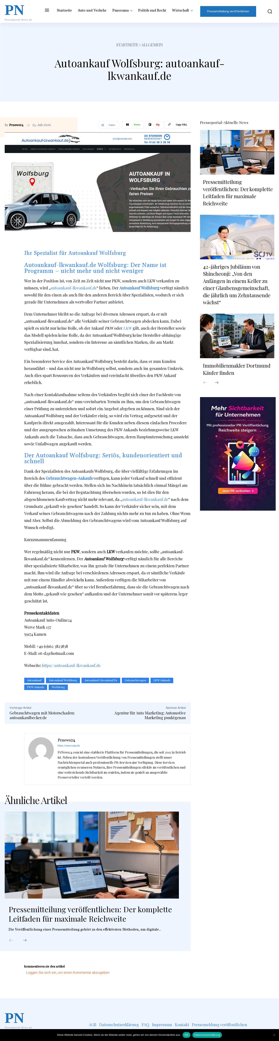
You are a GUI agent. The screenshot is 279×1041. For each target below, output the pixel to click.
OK (186, 1034)
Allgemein (152, 44)
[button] (267, 11)
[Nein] (274, 1035)
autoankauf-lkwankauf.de (73, 287)
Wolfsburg (58, 687)
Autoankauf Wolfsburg (63, 680)
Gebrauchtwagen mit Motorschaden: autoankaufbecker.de (42, 715)
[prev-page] (11, 940)
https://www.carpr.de (69, 745)
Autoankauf (34, 680)
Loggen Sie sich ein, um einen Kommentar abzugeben (67, 973)
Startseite (127, 44)
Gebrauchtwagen (135, 680)
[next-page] (25, 940)
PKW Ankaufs (35, 687)
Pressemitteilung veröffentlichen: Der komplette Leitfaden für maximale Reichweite (93, 914)
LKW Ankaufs (161, 680)
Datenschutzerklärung (207, 1034)
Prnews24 (16, 125)
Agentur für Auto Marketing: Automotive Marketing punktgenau (150, 715)
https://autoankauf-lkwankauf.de (71, 665)
